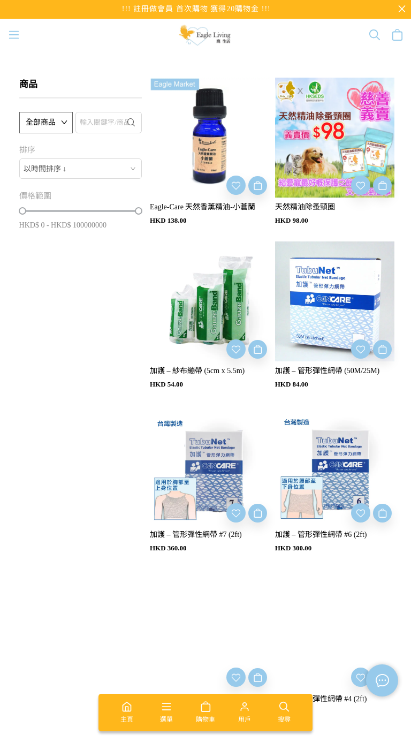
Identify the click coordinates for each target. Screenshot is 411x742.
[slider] (22, 211)
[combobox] (80, 168)
